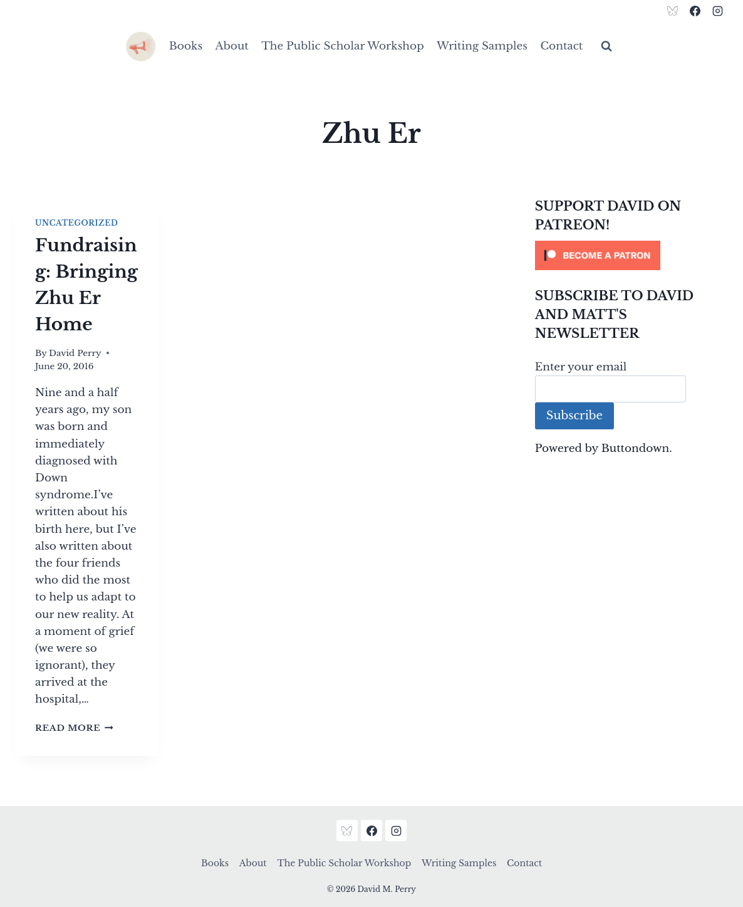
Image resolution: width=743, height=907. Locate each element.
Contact (561, 46)
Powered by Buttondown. (603, 448)
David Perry (75, 353)
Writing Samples (482, 46)
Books (185, 46)
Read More (74, 728)
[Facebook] (694, 10)
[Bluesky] (672, 10)
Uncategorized (76, 223)
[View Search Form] (606, 46)
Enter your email (581, 367)
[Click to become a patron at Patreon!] (631, 255)
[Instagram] (717, 10)
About (232, 46)
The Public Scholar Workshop (342, 46)
